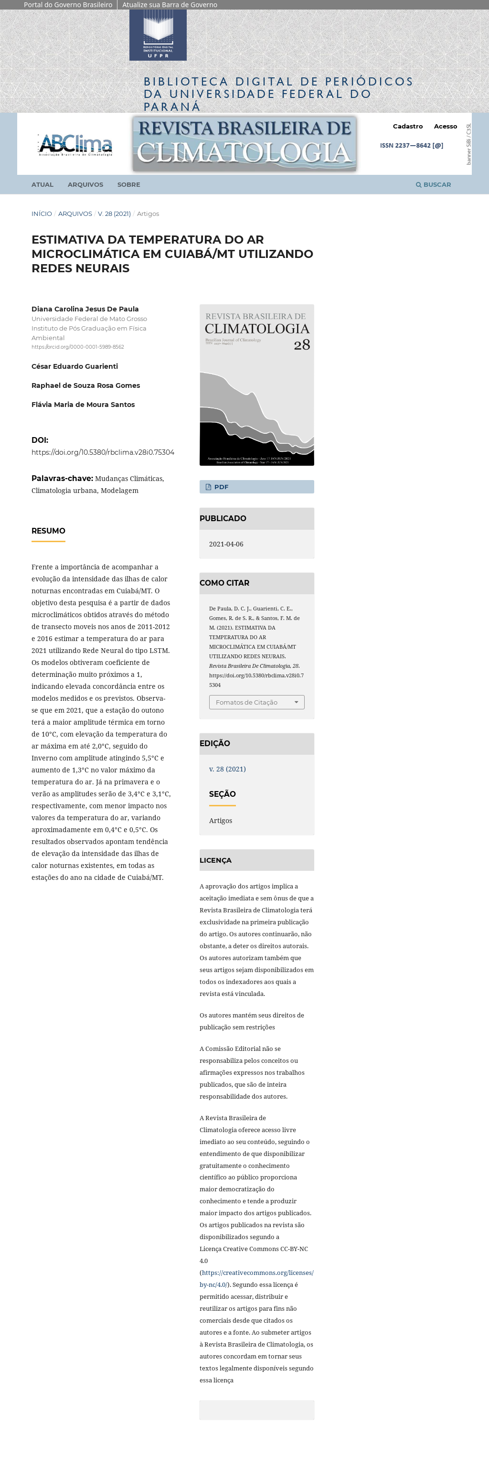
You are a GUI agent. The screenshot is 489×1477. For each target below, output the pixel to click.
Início (42, 213)
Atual (42, 184)
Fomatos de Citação (246, 702)
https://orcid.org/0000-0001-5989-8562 (78, 347)
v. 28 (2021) (114, 213)
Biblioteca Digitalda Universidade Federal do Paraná (279, 94)
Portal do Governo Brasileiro (68, 4)
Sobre (128, 184)
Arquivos (85, 184)
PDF (220, 487)
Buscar (433, 184)
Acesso (445, 126)
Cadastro (408, 126)
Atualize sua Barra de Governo (169, 4)
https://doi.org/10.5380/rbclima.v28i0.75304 (103, 452)
